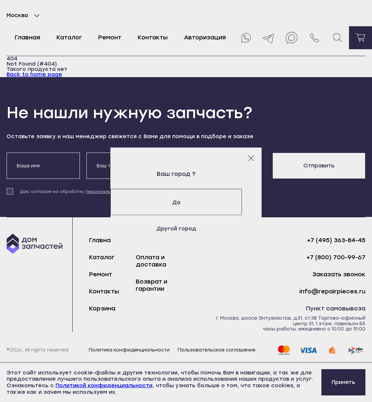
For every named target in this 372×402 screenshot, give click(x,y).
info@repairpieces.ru (332, 291)
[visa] (308, 350)
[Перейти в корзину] (360, 37)
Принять (343, 382)
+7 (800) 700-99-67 (335, 257)
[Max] (291, 37)
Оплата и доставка (151, 261)
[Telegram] (268, 37)
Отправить (319, 165)
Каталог (69, 37)
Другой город (186, 228)
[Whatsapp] (245, 37)
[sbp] (356, 350)
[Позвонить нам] (314, 37)
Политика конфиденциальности (129, 350)
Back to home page (34, 74)
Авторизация (205, 37)
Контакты (153, 37)
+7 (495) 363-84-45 (336, 240)
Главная (27, 37)
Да (186, 202)
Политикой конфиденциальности (104, 385)
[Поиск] (337, 37)
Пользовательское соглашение (216, 350)
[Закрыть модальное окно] (251, 158)
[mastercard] (283, 350)
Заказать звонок (339, 274)
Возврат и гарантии (151, 285)
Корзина (102, 308)
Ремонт (109, 37)
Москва (24, 15)
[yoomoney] (332, 350)
